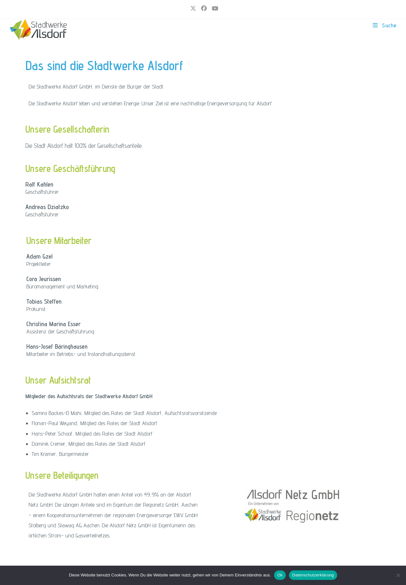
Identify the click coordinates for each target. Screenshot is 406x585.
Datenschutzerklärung (313, 575)
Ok (280, 575)
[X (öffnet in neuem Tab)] (193, 8)
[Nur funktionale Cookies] (398, 575)
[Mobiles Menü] (384, 25)
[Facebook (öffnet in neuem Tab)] (204, 8)
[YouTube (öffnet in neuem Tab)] (213, 8)
